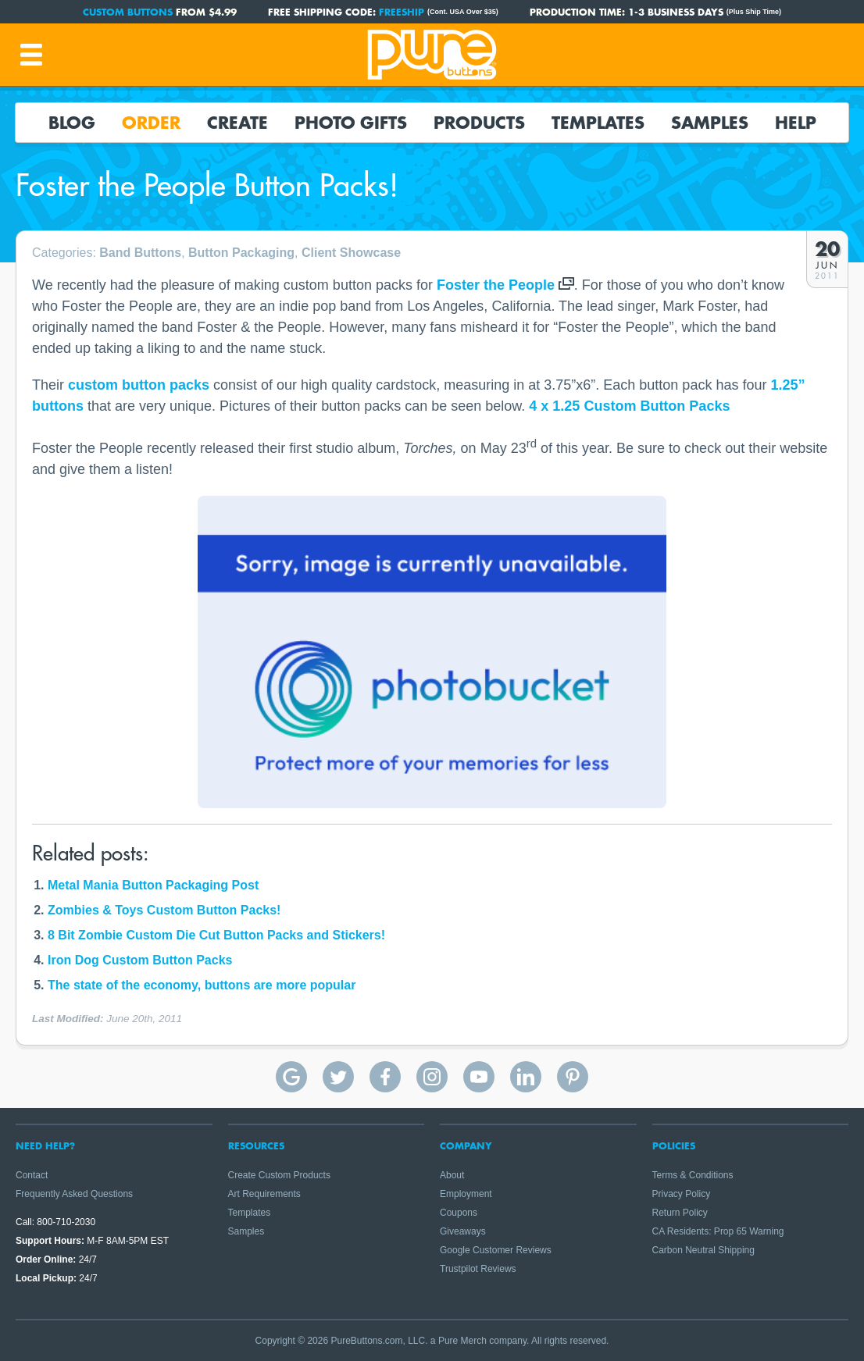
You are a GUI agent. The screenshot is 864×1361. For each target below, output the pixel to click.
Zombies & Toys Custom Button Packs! (164, 910)
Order (151, 123)
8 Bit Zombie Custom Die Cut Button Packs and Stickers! (216, 935)
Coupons (458, 1212)
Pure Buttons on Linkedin (525, 1076)
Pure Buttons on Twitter (338, 1076)
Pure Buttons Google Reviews (291, 1076)
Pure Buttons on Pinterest (572, 1076)
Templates (598, 123)
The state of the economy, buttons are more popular (201, 985)
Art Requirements (264, 1193)
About (452, 1175)
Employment (466, 1193)
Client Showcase (351, 252)
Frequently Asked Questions (74, 1193)
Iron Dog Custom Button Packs (140, 960)
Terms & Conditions (693, 1175)
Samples (709, 123)
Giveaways (463, 1231)
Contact (32, 1175)
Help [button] (795, 123)
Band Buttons (140, 252)
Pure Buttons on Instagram (432, 1076)
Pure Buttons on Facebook (385, 1076)
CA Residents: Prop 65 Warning (718, 1231)
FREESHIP (401, 12)
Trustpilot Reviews (478, 1268)
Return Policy (680, 1212)
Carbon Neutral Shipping (703, 1250)
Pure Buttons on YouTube (478, 1076)
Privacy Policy (681, 1193)
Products (479, 123)
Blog (71, 123)
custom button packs (138, 385)
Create (237, 123)
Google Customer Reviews (496, 1250)
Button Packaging (241, 252)
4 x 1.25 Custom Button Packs (629, 406)
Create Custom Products (279, 1175)
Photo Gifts (351, 123)
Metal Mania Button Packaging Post (153, 885)
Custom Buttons (128, 12)
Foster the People (496, 285)
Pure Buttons (432, 54)
